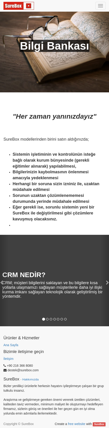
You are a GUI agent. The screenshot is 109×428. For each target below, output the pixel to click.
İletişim (8, 359)
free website (76, 424)
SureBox (99, 424)
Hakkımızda (30, 379)
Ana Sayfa (10, 345)
